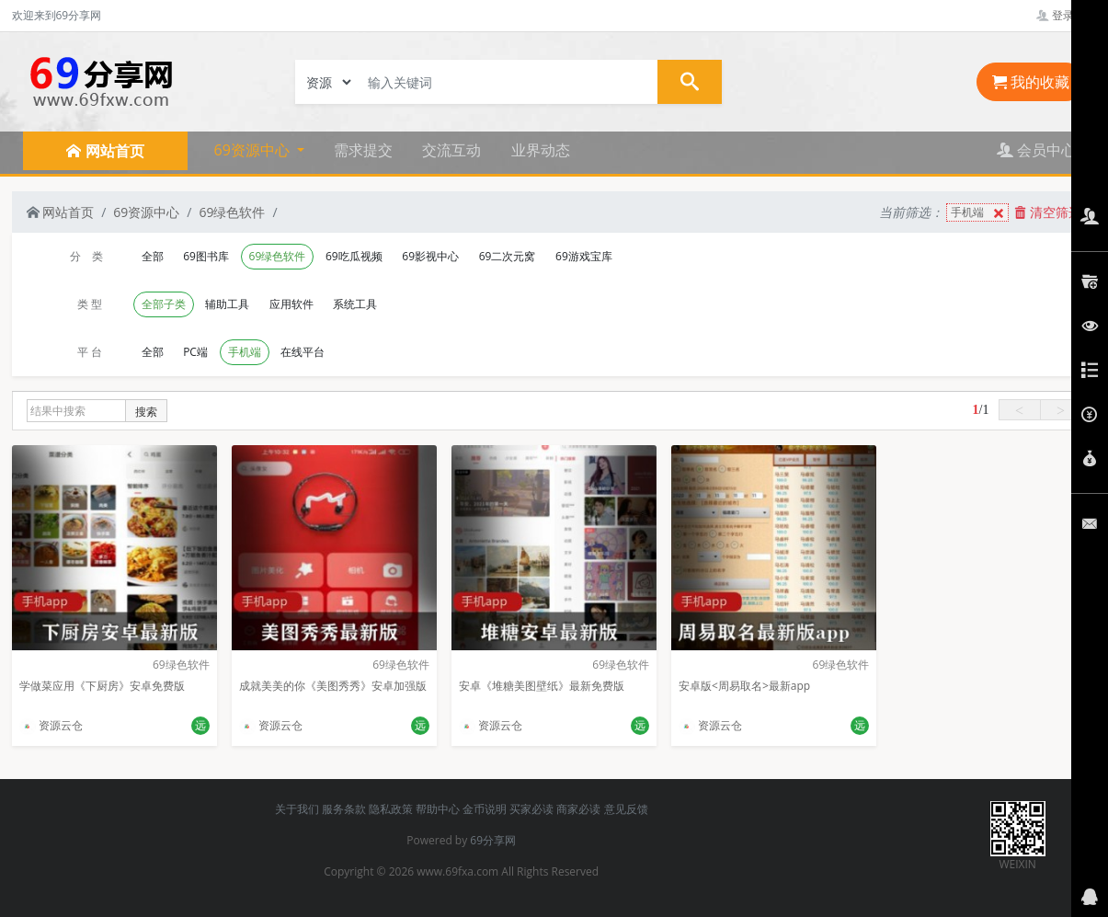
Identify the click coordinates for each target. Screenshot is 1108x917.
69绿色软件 (232, 212)
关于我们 (297, 809)
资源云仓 (51, 725)
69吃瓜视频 (354, 256)
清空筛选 (1048, 212)
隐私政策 (391, 809)
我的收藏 (1030, 82)
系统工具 (355, 304)
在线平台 (302, 352)
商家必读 (578, 809)
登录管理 (1066, 15)
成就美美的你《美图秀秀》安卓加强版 (333, 685)
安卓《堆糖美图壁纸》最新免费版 (541, 685)
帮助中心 (438, 809)
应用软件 (291, 304)
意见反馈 (626, 809)
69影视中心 (430, 256)
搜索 (146, 411)
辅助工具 (227, 304)
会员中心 (1036, 150)
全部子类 (164, 304)
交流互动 (451, 150)
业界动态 (540, 150)
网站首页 (61, 212)
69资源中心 (146, 212)
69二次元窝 (507, 256)
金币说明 (485, 809)
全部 (153, 256)
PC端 (195, 352)
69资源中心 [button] (253, 150)
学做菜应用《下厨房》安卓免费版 (102, 685)
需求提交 (363, 150)
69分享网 (493, 840)
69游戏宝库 (583, 256)
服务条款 (344, 809)
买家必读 (531, 809)
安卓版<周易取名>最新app (744, 685)
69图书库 (206, 256)
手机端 (979, 213)
